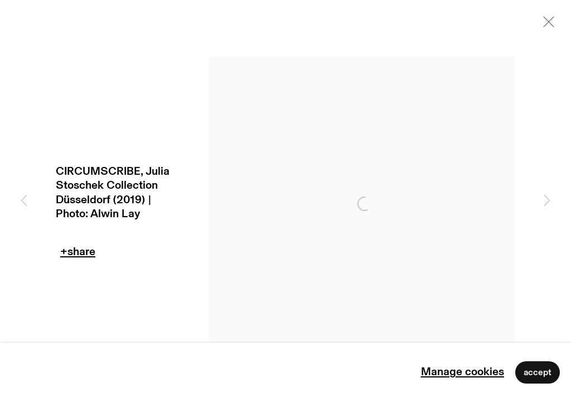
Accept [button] (537, 372)
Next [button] (547, 201)
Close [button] (546, 25)
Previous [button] (24, 201)
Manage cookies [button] (462, 371)
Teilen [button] (78, 254)
